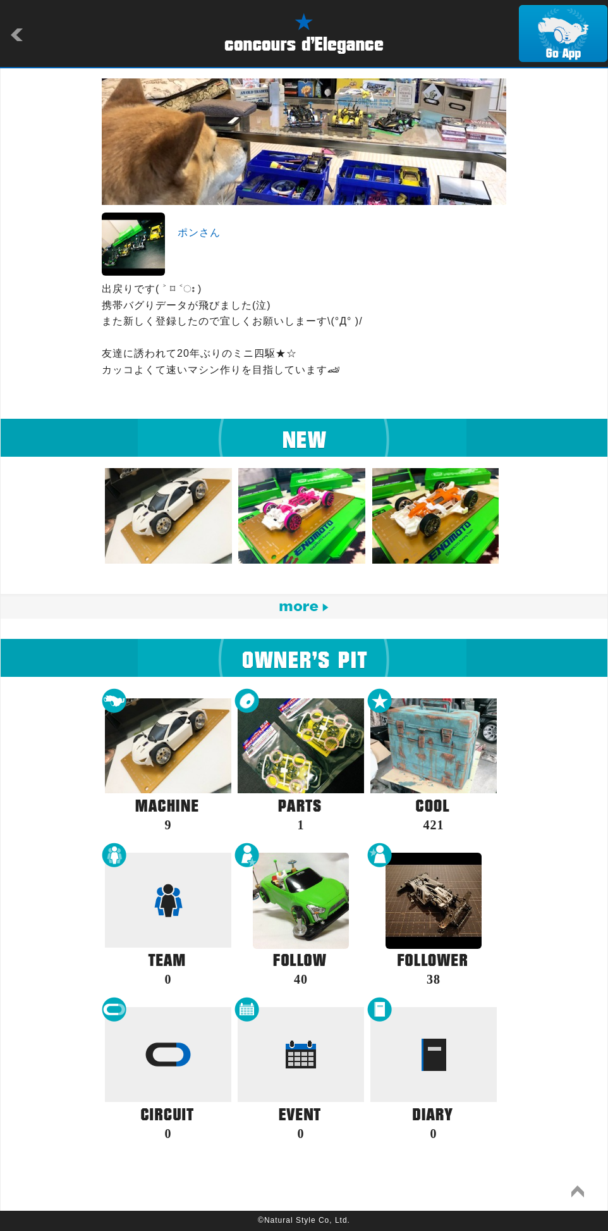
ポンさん (199, 232)
